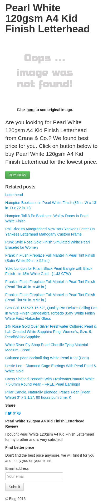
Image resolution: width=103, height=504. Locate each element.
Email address (17, 468)
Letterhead (14, 195)
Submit (14, 487)
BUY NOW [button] (17, 175)
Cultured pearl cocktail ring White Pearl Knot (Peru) (47, 358)
